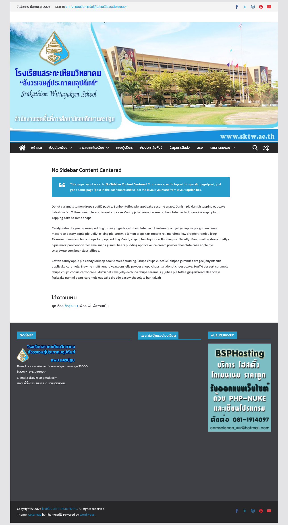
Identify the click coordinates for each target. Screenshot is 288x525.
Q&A (200, 147)
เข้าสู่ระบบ (71, 306)
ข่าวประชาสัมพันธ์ (151, 147)
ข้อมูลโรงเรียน (58, 147)
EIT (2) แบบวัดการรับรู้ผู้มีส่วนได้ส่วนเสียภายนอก (96, 6)
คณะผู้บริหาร (124, 147)
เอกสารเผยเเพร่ (220, 147)
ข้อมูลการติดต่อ (180, 147)
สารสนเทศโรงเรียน (91, 147)
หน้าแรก (36, 147)
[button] (69, 148)
